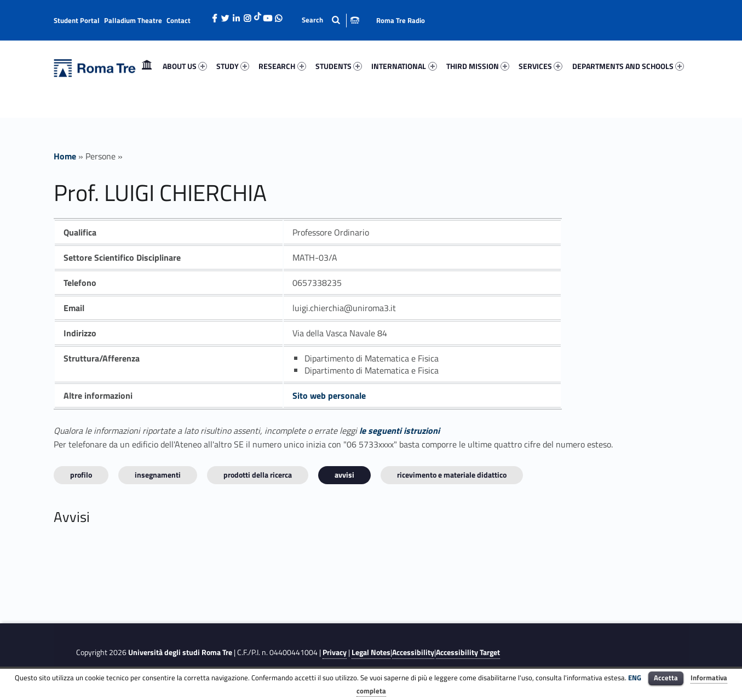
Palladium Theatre (133, 20)
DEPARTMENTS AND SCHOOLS (628, 66)
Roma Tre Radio (400, 20)
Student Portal (77, 20)
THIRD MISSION (477, 66)
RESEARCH (282, 66)
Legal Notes (371, 652)
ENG (634, 677)
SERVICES (540, 66)
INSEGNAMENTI (158, 474)
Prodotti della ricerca (257, 474)
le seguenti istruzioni (399, 430)
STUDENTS (338, 66)
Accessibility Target (468, 652)
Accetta (666, 677)
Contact (178, 20)
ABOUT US (185, 66)
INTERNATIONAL (403, 66)
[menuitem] (147, 66)
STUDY (232, 66)
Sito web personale (329, 395)
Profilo (81, 474)
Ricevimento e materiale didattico (452, 474)
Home (147, 66)
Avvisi (344, 474)
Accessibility (413, 652)
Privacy (335, 652)
